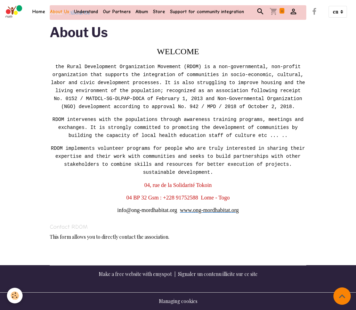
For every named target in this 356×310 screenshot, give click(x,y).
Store (159, 12)
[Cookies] (15, 295)
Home (38, 12)
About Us (59, 12)
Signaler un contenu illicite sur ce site (218, 274)
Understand (86, 12)
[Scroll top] (342, 296)
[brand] (15, 12)
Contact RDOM (69, 226)
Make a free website (120, 274)
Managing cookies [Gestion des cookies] (178, 301)
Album (142, 12)
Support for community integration (207, 12)
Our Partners (117, 12)
